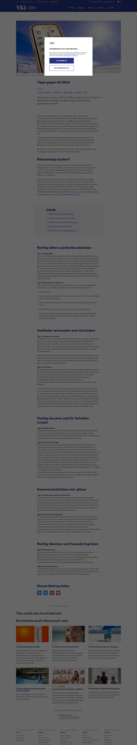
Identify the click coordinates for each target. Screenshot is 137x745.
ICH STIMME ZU (61, 61)
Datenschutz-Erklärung (71, 55)
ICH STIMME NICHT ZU (61, 68)
